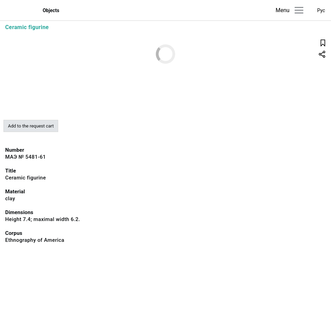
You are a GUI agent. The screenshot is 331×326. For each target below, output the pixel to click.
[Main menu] (299, 10)
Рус (321, 10)
